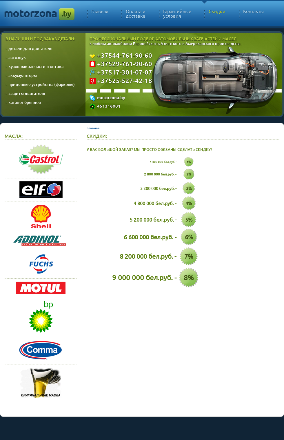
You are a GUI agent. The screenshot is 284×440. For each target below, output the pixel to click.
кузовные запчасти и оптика (35, 66)
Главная (99, 11)
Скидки (217, 11)
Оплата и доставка (135, 14)
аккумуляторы (22, 75)
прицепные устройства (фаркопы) (41, 84)
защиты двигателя (26, 93)
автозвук (17, 57)
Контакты (253, 11)
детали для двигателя (30, 48)
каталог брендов (24, 102)
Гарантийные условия (177, 14)
